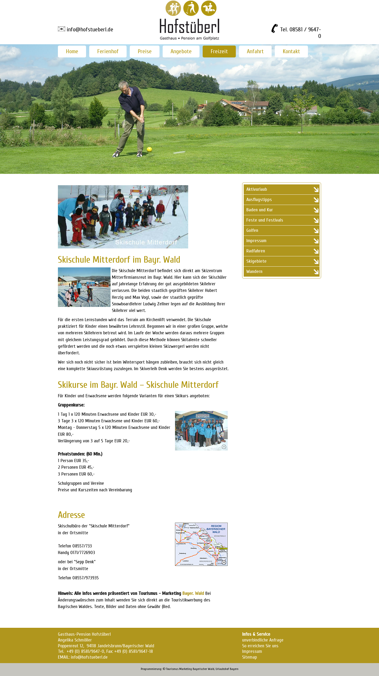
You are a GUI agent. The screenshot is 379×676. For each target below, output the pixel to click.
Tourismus (172, 669)
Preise (145, 51)
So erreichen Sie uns (260, 646)
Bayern (234, 669)
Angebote (181, 51)
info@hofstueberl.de (90, 29)
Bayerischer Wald (203, 669)
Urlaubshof (222, 669)
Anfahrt (255, 51)
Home (72, 51)
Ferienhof (108, 51)
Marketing (185, 669)
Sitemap (249, 657)
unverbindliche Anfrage (262, 640)
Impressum (252, 651)
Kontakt (291, 51)
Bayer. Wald (193, 593)
